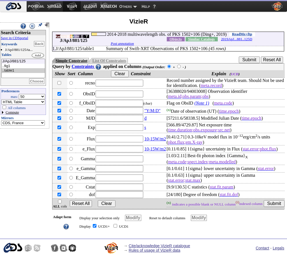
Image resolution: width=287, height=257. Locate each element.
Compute (12, 112)
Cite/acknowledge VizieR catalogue (159, 246)
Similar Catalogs (201, 39)
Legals (278, 248)
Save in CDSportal (14, 38)
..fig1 (23, 66)
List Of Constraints (109, 60)
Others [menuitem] (125, 6)
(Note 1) (201, 103)
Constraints (86, 66)
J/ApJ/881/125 (23, 61)
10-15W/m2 (155, 138)
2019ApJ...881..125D (236, 39)
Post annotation (122, 43)
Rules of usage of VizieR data (154, 250)
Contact (262, 248)
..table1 (23, 70)
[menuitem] (13, 6)
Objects (176, 39)
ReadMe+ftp (242, 34)
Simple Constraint (71, 60)
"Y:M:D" (152, 110)
